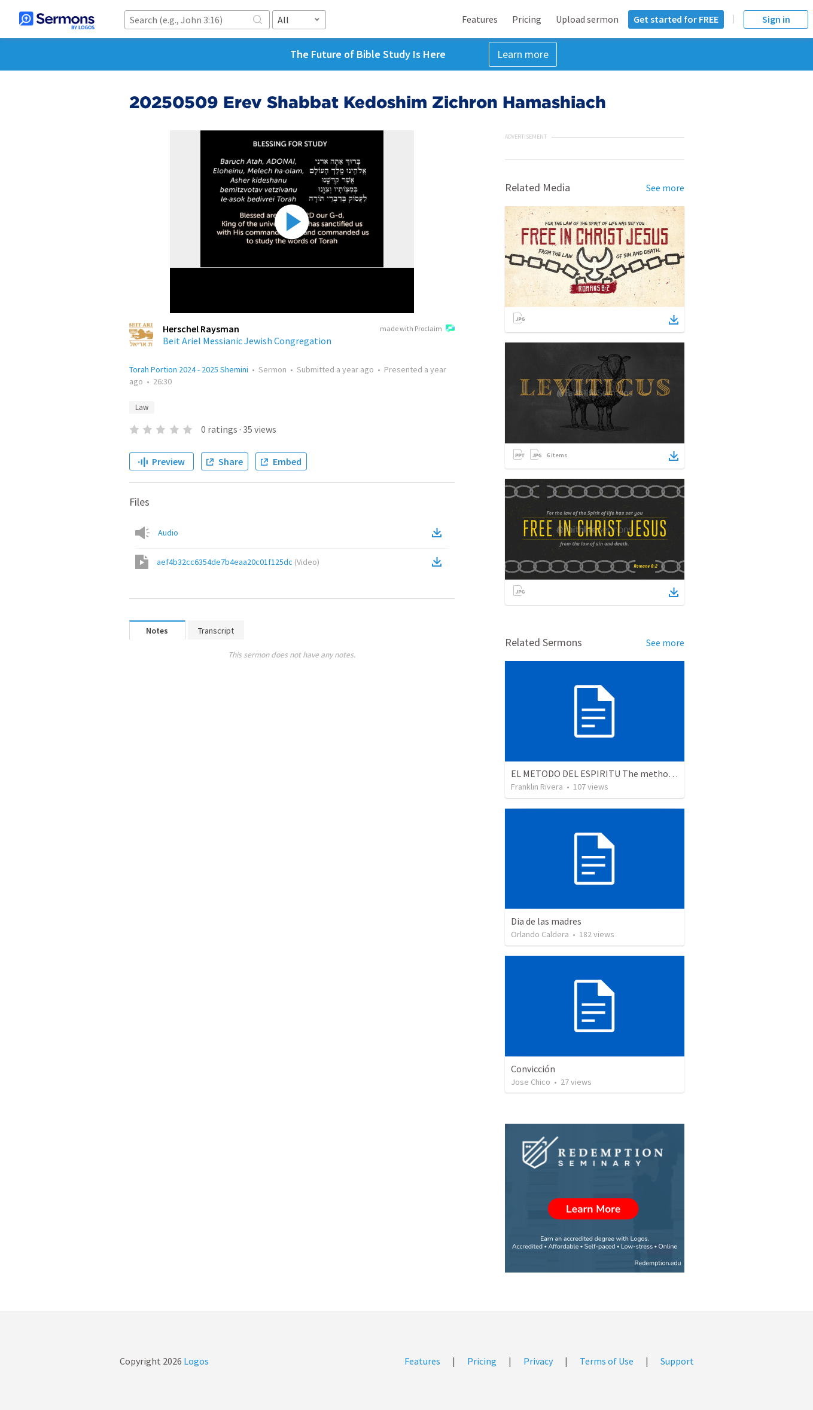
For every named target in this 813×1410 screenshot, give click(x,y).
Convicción (533, 1069)
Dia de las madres (546, 921)
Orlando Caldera (540, 934)
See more (665, 188)
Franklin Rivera (537, 786)
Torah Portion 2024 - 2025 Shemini (188, 369)
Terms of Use (607, 1361)
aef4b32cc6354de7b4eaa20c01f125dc (238, 561)
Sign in (776, 19)
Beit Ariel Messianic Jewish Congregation (247, 341)
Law (141, 407)
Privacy (538, 1361)
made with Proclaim (417, 329)
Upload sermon (587, 19)
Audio (168, 532)
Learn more (523, 54)
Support (677, 1361)
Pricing (526, 19)
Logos (195, 1361)
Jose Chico (530, 1081)
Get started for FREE (676, 19)
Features (480, 19)
